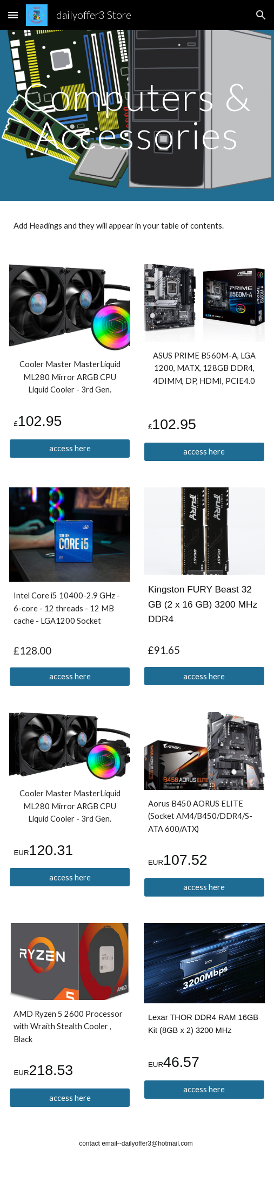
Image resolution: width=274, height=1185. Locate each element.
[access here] (70, 448)
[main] (136, 115)
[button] (13, 15)
